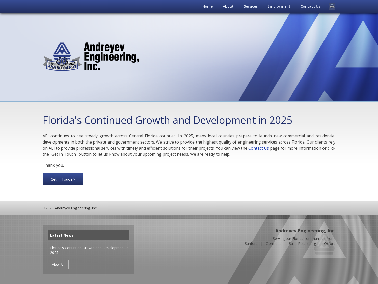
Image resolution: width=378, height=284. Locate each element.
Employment (279, 6)
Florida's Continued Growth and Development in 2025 (89, 250)
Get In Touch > (63, 179)
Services (251, 6)
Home (207, 6)
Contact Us (310, 6)
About (228, 6)
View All (58, 264)
